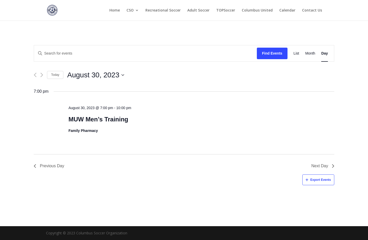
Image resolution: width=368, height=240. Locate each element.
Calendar (287, 10)
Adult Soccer (198, 10)
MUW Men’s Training (98, 119)
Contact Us (312, 10)
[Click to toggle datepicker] (95, 75)
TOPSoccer (225, 10)
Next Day (322, 166)
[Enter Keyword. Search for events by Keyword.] (145, 53)
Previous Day (49, 166)
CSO (130, 10)
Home (114, 10)
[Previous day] (35, 74)
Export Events (318, 180)
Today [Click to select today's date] (55, 75)
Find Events (272, 53)
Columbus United (257, 10)
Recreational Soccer (163, 10)
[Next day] (41, 74)
